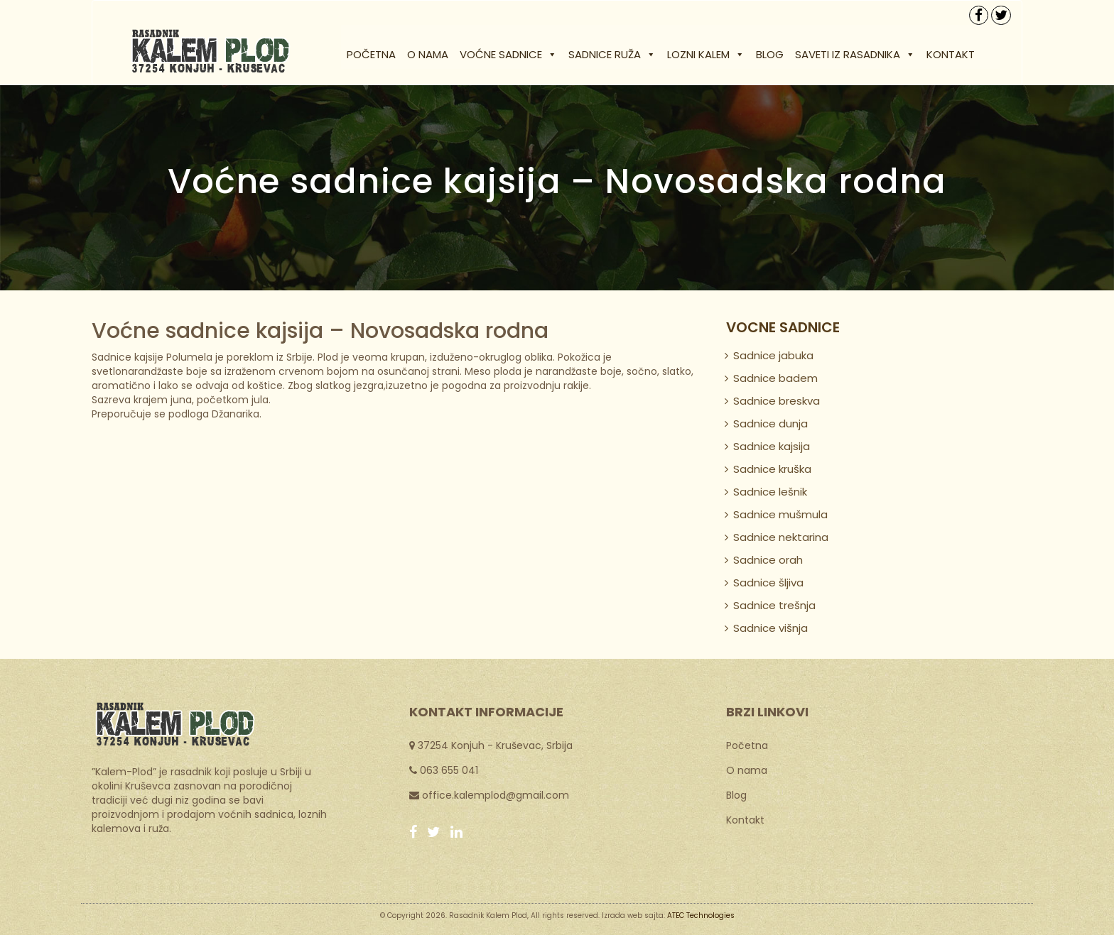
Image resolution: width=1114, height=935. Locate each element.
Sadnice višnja (770, 627)
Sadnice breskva (776, 400)
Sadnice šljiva (768, 582)
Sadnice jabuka (773, 355)
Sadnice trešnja (774, 605)
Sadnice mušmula (780, 514)
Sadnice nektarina (780, 537)
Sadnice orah (768, 559)
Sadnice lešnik (770, 491)
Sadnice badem (775, 378)
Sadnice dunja (770, 423)
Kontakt (950, 54)
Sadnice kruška (772, 468)
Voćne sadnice (508, 54)
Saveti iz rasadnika (855, 54)
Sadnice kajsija (771, 446)
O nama (427, 54)
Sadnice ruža (612, 54)
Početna (371, 54)
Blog (770, 54)
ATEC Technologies (701, 915)
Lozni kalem (706, 54)
